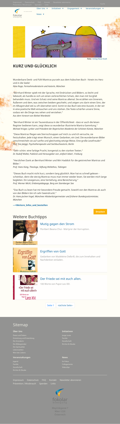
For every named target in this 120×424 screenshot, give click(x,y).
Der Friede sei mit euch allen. (60, 279)
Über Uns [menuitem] (41, 9)
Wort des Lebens (19, 352)
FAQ (39, 2)
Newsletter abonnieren (62, 2)
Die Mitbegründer (19, 344)
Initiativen (67, 331)
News (65, 357)
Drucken (100, 211)
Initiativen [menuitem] (56, 9)
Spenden (38, 5)
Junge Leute (66, 335)
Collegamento (67, 364)
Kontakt (47, 2)
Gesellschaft (66, 341)
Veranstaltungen (21, 357)
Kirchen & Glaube (68, 344)
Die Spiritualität (19, 347)
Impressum (17, 2)
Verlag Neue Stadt (99, 59)
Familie (65, 338)
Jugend (15, 361)
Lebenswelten (18, 350)
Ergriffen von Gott (53, 251)
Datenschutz (29, 2)
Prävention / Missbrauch (22, 5)
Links (47, 5)
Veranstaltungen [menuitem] (94, 9)
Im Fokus (65, 361)
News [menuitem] (39, 15)
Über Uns (17, 331)
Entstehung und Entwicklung (23, 338)
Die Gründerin (18, 341)
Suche (102, 4)
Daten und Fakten (19, 335)
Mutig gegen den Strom (57, 224)
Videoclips (66, 367)
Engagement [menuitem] (73, 9)
